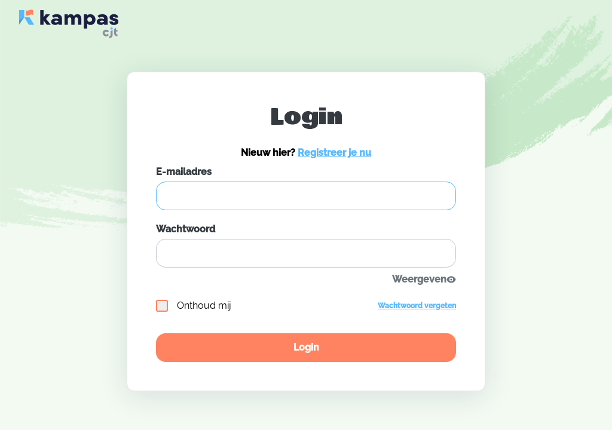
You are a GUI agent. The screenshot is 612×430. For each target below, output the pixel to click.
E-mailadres (184, 171)
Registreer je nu (334, 152)
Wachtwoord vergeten (417, 306)
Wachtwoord (185, 229)
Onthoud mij (193, 306)
